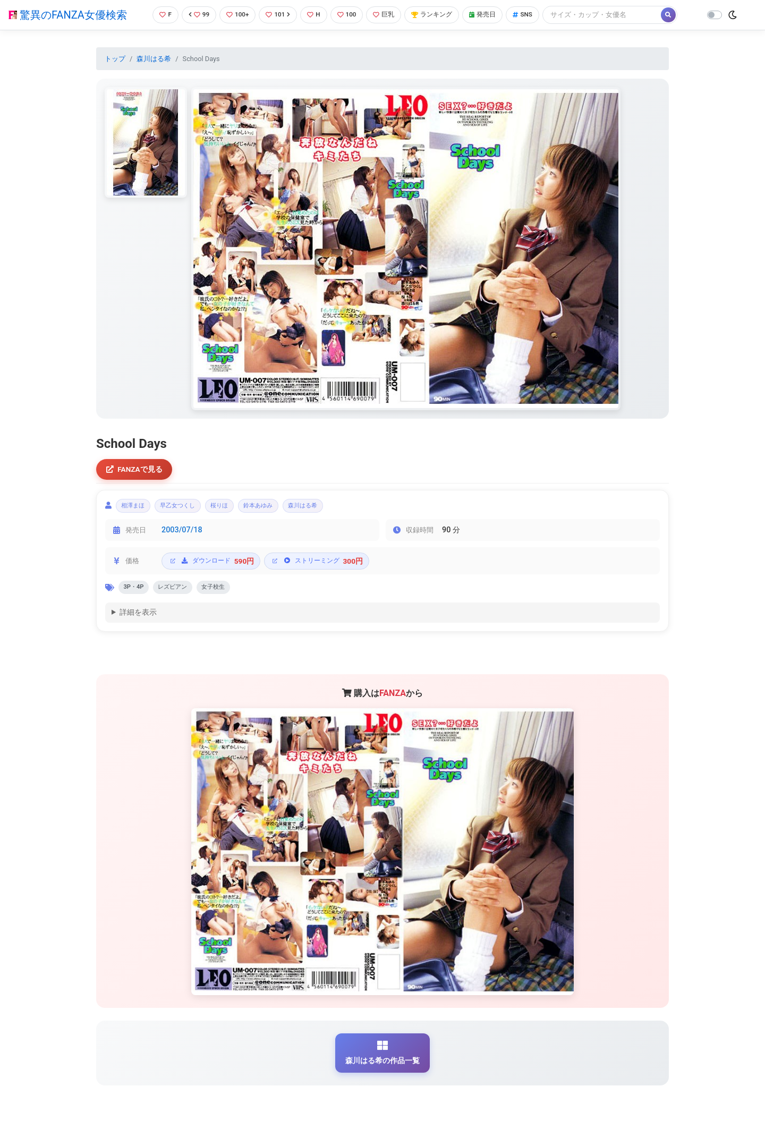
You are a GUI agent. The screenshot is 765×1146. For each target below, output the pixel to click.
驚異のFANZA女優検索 (67, 15)
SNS (532, 15)
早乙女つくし (189, 508)
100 (348, 15)
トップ (115, 59)
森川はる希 (154, 59)
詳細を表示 (138, 618)
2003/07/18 (182, 533)
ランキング (437, 15)
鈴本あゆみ (284, 508)
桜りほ (238, 508)
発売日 (491, 15)
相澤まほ (136, 508)
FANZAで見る (136, 469)
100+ (235, 15)
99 (195, 15)
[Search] (613, 14)
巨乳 (387, 15)
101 (277, 15)
